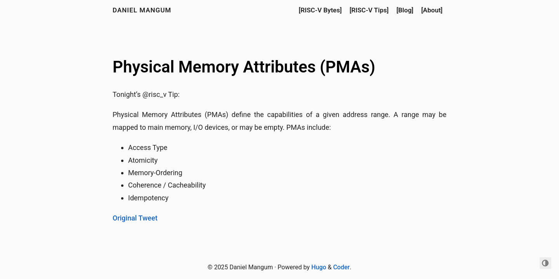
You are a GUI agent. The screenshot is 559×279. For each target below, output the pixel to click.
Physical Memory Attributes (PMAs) (244, 66)
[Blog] (404, 10)
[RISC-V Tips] (369, 10)
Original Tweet (135, 218)
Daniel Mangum (142, 10)
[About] (432, 10)
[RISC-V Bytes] (320, 10)
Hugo (318, 267)
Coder (341, 267)
